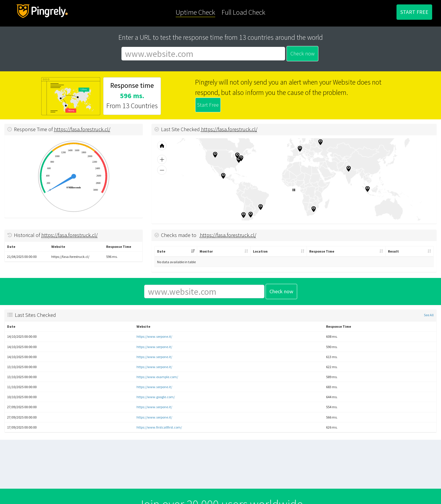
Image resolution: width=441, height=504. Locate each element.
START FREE (414, 12)
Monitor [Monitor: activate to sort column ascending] (206, 251)
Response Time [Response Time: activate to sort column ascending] (321, 251)
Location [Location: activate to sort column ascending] (260, 251)
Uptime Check (195, 12)
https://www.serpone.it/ (154, 336)
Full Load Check (243, 12)
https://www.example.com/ (157, 377)
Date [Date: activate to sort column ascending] (161, 251)
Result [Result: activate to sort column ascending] (393, 251)
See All (429, 315)
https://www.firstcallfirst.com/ (159, 427)
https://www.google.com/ (155, 397)
